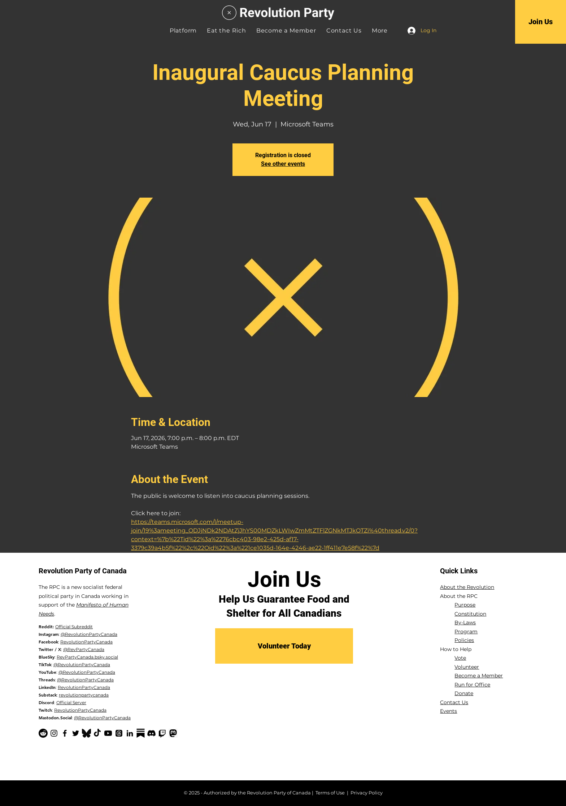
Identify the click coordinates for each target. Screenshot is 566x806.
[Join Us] (540, 21)
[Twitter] (75, 733)
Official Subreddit (74, 626)
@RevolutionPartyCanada (89, 634)
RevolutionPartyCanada (86, 642)
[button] (379, 30)
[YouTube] (108, 733)
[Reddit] (43, 733)
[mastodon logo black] (173, 733)
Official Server (71, 702)
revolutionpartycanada (84, 695)
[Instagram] (53, 733)
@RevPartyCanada (83, 649)
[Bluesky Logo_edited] (86, 733)
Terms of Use (330, 793)
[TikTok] (97, 733)
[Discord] (151, 733)
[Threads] (118, 733)
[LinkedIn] (129, 733)
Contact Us (454, 702)
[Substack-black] (140, 733)
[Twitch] (162, 733)
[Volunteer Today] (284, 646)
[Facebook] (64, 733)
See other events (283, 163)
